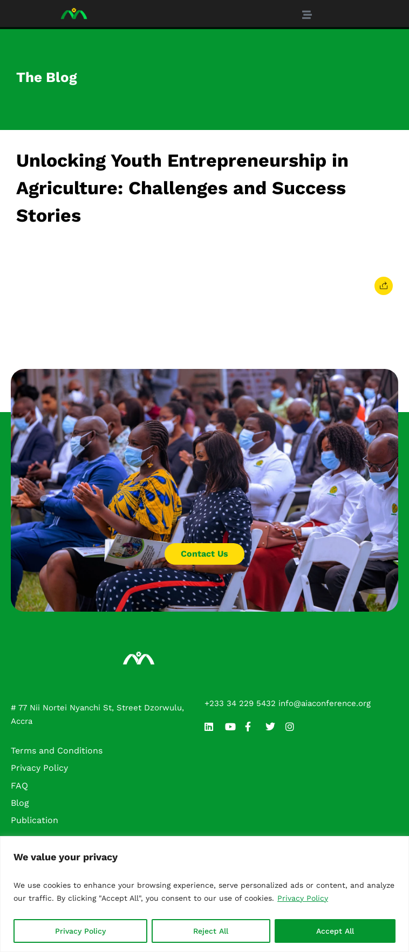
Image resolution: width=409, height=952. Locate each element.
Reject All (210, 931)
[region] (204, 894)
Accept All (335, 931)
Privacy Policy (302, 898)
